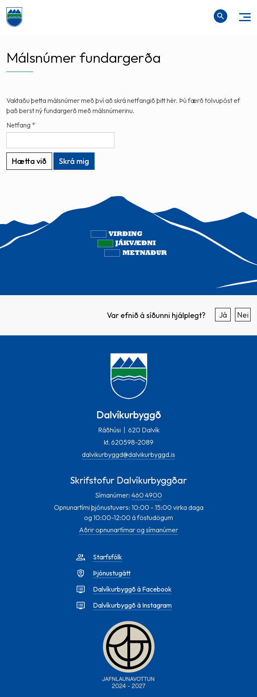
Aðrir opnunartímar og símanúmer (128, 530)
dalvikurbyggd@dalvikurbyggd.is (128, 454)
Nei (243, 315)
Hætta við (29, 161)
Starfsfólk (107, 557)
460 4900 (146, 495)
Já (223, 315)
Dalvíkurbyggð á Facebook (132, 589)
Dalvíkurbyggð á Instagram (132, 605)
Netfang (18, 125)
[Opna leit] (220, 16)
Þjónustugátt (112, 573)
